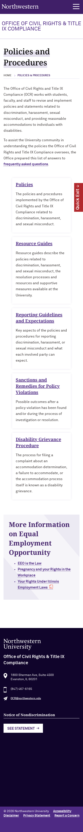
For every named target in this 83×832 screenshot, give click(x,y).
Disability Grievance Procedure (38, 444)
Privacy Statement (36, 815)
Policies (24, 186)
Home (8, 75)
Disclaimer (11, 815)
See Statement (21, 730)
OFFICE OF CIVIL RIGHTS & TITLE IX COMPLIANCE (41, 26)
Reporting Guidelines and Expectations (39, 319)
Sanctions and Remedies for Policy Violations (38, 387)
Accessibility (62, 811)
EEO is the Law (31, 563)
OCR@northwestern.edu (26, 700)
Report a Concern (66, 815)
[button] (76, 6)
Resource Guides (34, 245)
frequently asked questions (26, 164)
